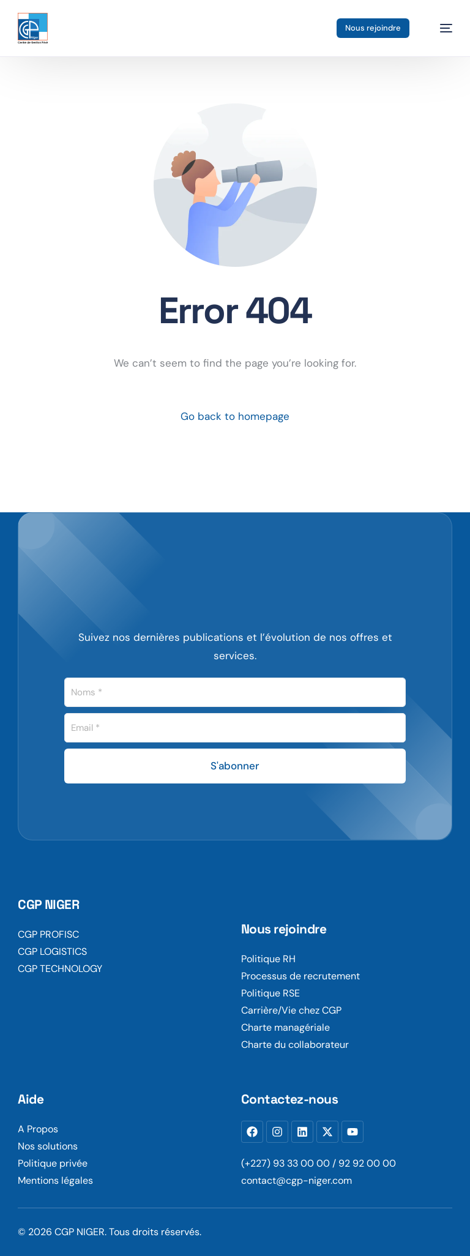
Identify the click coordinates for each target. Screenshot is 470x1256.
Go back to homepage (235, 416)
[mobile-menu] (439, 28)
